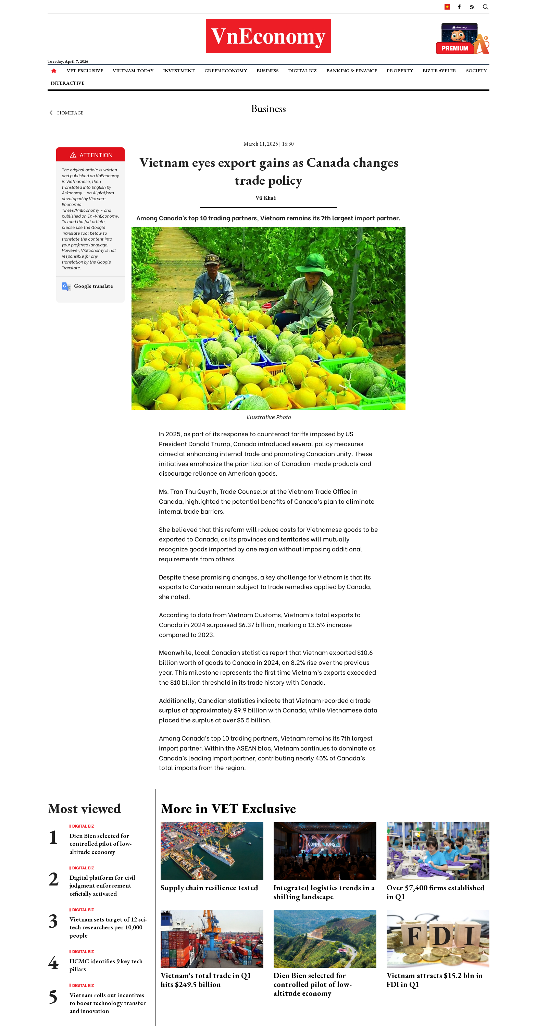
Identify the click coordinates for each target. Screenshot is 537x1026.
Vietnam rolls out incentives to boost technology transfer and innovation (108, 1003)
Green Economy (225, 71)
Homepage (66, 112)
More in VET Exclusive (228, 808)
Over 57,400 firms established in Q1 (436, 892)
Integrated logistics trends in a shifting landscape (324, 892)
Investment (179, 71)
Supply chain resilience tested (209, 888)
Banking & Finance (351, 71)
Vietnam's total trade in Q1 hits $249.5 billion (206, 979)
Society (476, 71)
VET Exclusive (85, 71)
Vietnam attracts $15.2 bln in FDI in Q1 (435, 979)
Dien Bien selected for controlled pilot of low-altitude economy (101, 844)
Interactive (67, 83)
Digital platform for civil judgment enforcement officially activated (102, 885)
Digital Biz (302, 71)
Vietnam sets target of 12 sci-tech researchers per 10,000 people (108, 927)
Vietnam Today (133, 71)
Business (267, 71)
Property (400, 71)
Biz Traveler (440, 71)
